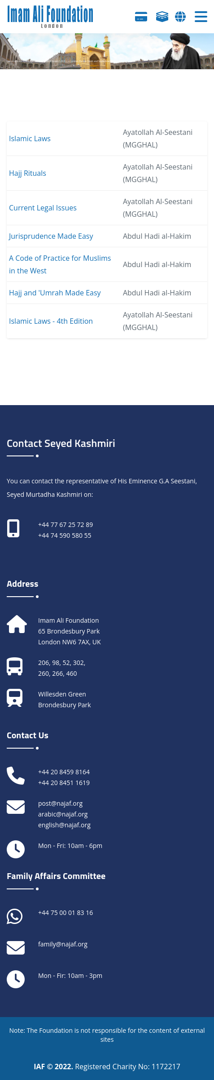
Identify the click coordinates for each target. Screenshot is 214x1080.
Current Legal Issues (43, 208)
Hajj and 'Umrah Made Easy (55, 293)
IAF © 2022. (54, 1066)
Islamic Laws (30, 138)
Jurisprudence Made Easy (51, 236)
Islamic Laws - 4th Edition (51, 321)
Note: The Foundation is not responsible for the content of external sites (107, 1035)
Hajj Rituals (27, 173)
